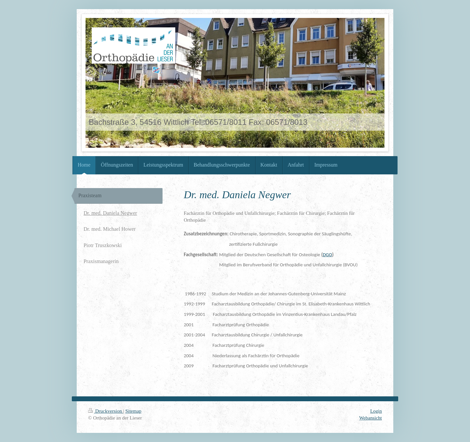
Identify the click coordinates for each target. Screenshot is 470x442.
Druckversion (105, 411)
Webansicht (370, 417)
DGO (327, 255)
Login (376, 411)
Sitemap (133, 411)
